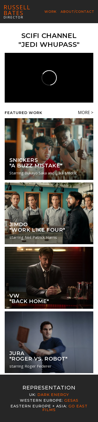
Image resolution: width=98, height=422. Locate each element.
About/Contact (77, 11)
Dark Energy (53, 394)
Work (50, 11)
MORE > (85, 112)
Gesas (71, 400)
